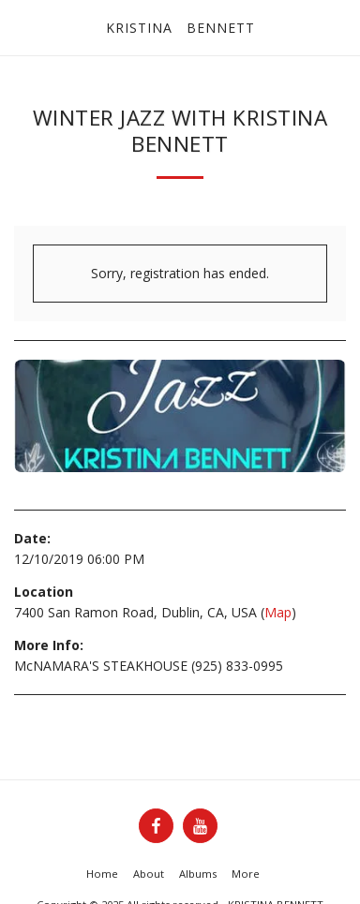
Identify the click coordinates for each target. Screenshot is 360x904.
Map (278, 612)
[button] (21, 26)
